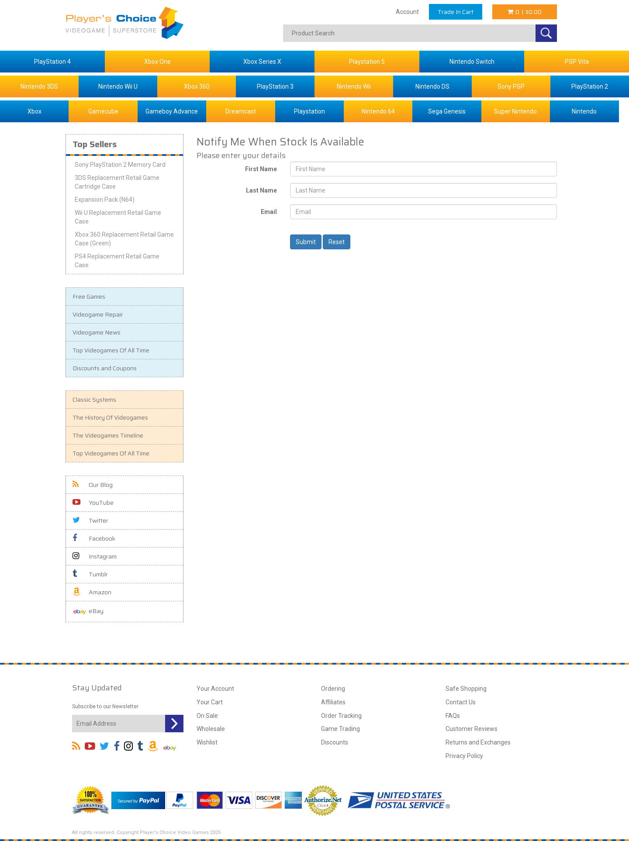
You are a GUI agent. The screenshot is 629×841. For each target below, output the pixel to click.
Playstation (309, 111)
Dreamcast (240, 111)
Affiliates (333, 702)
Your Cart (210, 702)
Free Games (89, 296)
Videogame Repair (98, 314)
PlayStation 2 (589, 86)
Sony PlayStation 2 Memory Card (120, 164)
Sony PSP (511, 86)
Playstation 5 (367, 61)
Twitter (90, 520)
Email (269, 211)
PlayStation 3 (275, 86)
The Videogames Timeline (108, 435)
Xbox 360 (197, 86)
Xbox (34, 111)
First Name (261, 168)
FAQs (453, 715)
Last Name (261, 190)
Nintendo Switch (471, 61)
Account (407, 11)
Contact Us (461, 702)
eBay (88, 611)
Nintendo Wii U (118, 86)
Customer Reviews (472, 728)
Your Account (215, 688)
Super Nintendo (515, 111)
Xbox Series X (262, 61)
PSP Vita (577, 61)
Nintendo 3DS (39, 86)
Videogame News (97, 332)
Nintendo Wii (354, 86)
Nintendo (584, 111)
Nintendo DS (432, 86)
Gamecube (103, 111)
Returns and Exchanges (478, 742)
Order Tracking (341, 715)
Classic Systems (94, 399)
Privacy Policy (464, 755)
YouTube (93, 502)
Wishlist (207, 742)
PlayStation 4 (52, 61)
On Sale (207, 715)
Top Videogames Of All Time (111, 350)
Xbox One (157, 61)
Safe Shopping (466, 688)
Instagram (95, 556)
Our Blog (93, 484)
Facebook (94, 538)
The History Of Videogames (110, 417)
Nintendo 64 (378, 111)
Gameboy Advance (171, 111)
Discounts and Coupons (105, 368)
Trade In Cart (455, 12)
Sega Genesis (447, 111)
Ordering (333, 688)
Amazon (92, 592)
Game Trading (340, 728)
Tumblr (90, 574)
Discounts (334, 742)
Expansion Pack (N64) (105, 199)
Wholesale (211, 728)
